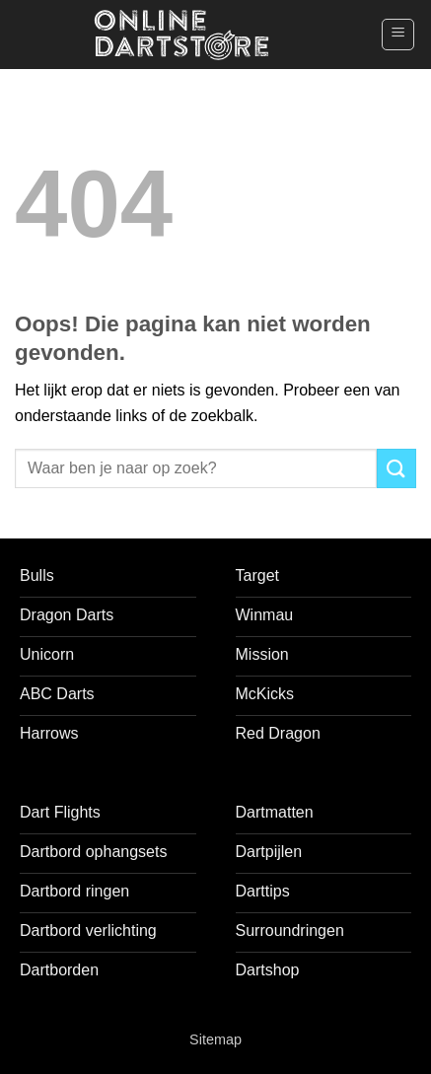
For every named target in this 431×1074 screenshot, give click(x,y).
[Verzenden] (396, 468)
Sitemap (215, 1039)
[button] (398, 34)
